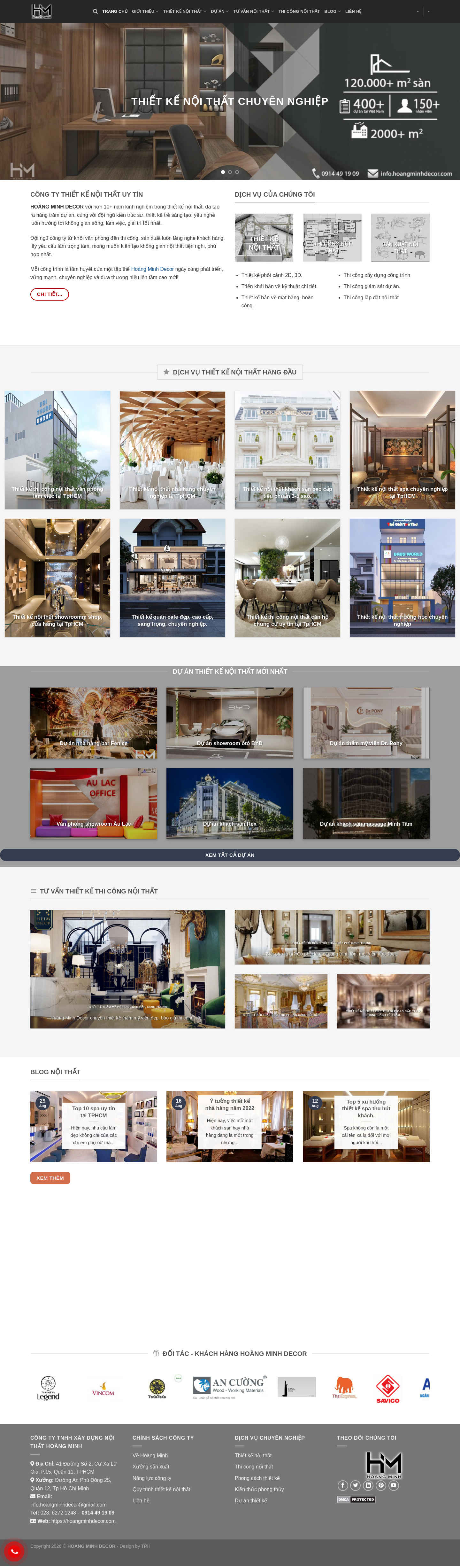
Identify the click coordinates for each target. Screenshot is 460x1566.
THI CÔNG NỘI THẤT (299, 11)
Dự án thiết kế (251, 1500)
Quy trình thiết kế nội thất (161, 1489)
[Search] (95, 11)
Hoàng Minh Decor (152, 269)
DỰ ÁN (220, 11)
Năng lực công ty (152, 1478)
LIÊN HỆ (353, 11)
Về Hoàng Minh (150, 1455)
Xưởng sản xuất (151, 1466)
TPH (145, 1546)
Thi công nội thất (254, 1466)
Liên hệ (141, 1500)
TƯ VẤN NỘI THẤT (254, 11)
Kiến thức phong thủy (259, 1489)
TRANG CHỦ (114, 11)
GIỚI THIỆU (145, 11)
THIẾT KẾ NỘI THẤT (185, 11)
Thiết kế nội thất (253, 1455)
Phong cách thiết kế (257, 1478)
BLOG (332, 11)
